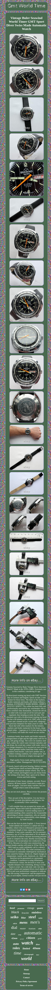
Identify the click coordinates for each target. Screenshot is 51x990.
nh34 (15, 923)
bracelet (25, 913)
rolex (16, 948)
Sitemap (26, 974)
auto (16, 944)
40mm (36, 948)
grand (22, 939)
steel (32, 917)
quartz (40, 908)
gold (39, 938)
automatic (33, 932)
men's (35, 922)
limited (26, 948)
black (15, 912)
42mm (14, 938)
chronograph (28, 954)
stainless (37, 912)
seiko (14, 917)
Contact (26, 978)
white (40, 929)
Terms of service (26, 985)
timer (37, 955)
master (23, 928)
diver (38, 944)
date (13, 933)
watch (27, 943)
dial (14, 927)
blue (23, 917)
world (26, 958)
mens (24, 922)
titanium (32, 928)
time (17, 953)
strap (19, 934)
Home (26, 970)
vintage (30, 908)
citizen (30, 938)
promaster (21, 908)
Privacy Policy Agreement (26, 982)
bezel (12, 908)
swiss (40, 918)
